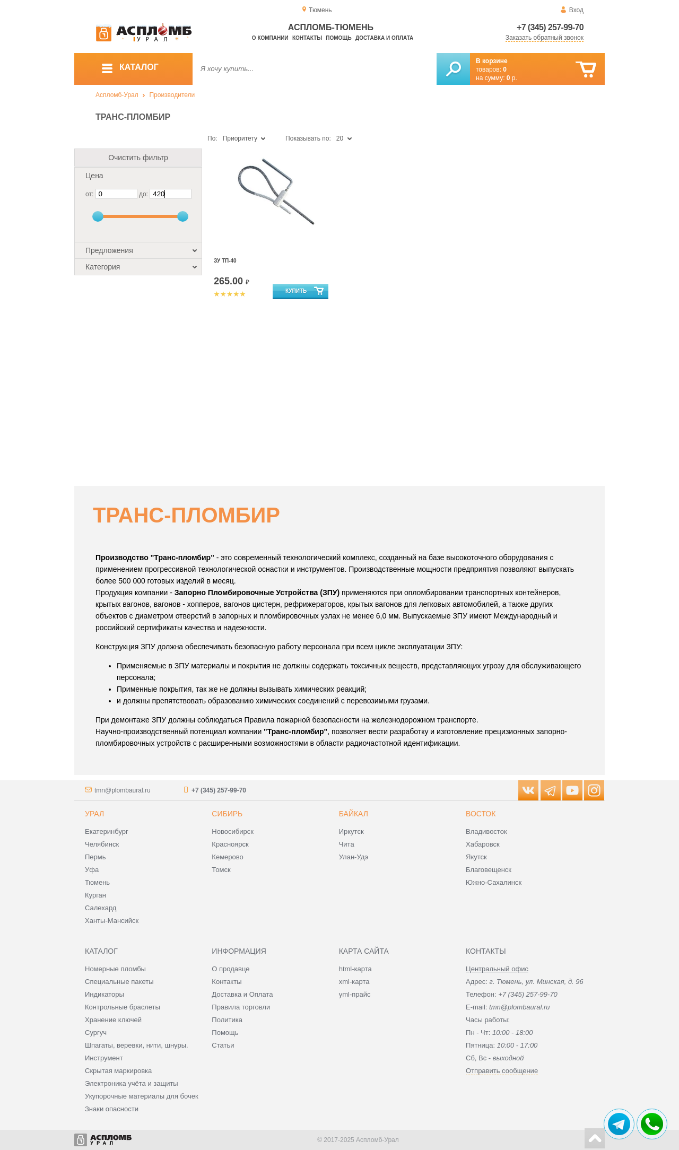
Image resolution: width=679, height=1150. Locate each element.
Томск (221, 870)
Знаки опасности (111, 1109)
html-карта (355, 969)
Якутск (476, 857)
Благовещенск (488, 870)
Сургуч (96, 1032)
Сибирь (227, 813)
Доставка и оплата (384, 38)
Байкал (353, 813)
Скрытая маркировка (118, 1071)
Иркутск (351, 831)
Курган (95, 895)
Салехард (100, 908)
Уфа (92, 870)
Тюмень (97, 882)
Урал (94, 813)
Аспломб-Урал (116, 95)
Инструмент (104, 1058)
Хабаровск (483, 844)
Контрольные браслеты (122, 1007)
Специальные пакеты (119, 982)
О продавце (230, 969)
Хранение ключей (113, 1020)
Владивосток (486, 831)
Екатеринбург (106, 831)
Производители (172, 95)
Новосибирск (233, 831)
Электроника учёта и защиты (131, 1083)
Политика (227, 1020)
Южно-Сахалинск (493, 882)
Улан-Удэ (353, 857)
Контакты (307, 38)
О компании (270, 38)
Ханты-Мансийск (111, 921)
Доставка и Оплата (242, 994)
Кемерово (227, 857)
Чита (346, 844)
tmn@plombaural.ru (122, 790)
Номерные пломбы (115, 969)
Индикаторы (104, 994)
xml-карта (354, 982)
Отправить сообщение (502, 1071)
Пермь (95, 857)
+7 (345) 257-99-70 (550, 27)
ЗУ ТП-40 (225, 261)
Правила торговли (241, 1007)
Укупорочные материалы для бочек (141, 1096)
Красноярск (230, 844)
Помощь (338, 38)
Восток (480, 813)
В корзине (492, 61)
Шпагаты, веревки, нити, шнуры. (136, 1045)
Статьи (223, 1045)
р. (512, 78)
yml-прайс (355, 994)
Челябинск (102, 844)
